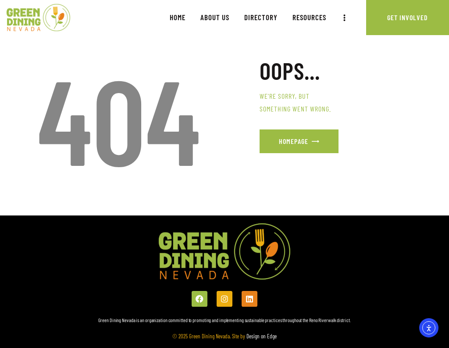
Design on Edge (261, 336)
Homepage (293, 141)
